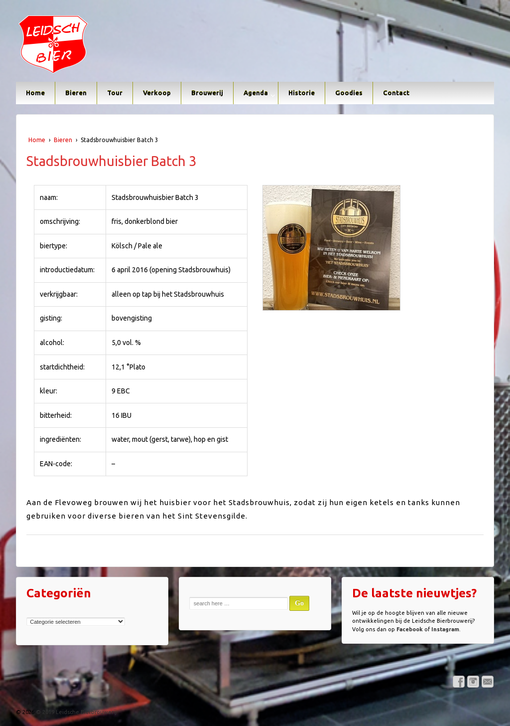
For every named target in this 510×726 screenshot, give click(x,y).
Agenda (256, 92)
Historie (301, 92)
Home (35, 92)
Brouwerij (207, 92)
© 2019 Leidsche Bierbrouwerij (75, 712)
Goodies (349, 92)
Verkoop (157, 92)
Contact (396, 92)
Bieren (76, 92)
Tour (115, 92)
